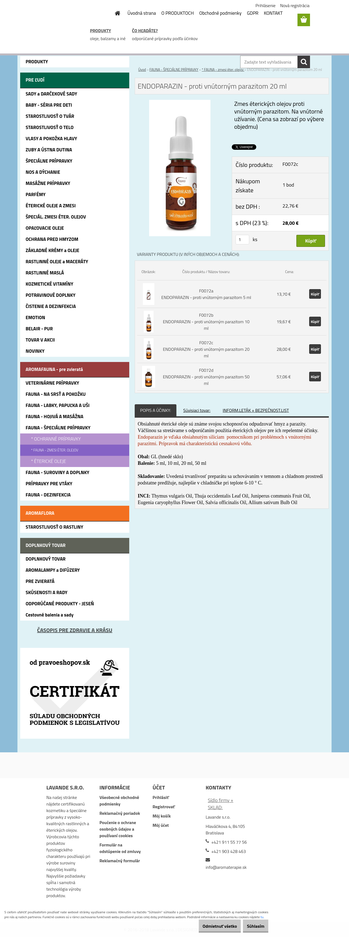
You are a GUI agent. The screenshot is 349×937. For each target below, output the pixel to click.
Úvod (142, 69)
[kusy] (242, 239)
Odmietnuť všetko (211, 926)
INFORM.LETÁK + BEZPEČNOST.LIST (256, 410)
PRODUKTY (100, 30)
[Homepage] (114, 13)
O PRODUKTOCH (177, 13)
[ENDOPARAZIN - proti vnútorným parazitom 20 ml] (179, 103)
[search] (303, 62)
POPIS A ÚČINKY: (155, 410)
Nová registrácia (294, 5)
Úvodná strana (142, 13)
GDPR (252, 13)
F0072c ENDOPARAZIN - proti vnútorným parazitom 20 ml (206, 349)
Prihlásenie (265, 5)
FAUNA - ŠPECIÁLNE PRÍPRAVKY (173, 69)
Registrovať (163, 806)
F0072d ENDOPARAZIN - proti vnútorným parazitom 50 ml (206, 377)
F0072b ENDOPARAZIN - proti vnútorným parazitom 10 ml (206, 321)
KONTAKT (273, 13)
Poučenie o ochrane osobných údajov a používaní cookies (118, 829)
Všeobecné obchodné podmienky (119, 800)
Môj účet (160, 825)
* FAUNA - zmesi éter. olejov (223, 69)
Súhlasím (252, 926)
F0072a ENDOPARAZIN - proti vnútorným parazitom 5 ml (206, 294)
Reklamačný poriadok (120, 813)
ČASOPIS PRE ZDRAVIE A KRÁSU (74, 630)
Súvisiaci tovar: (196, 410)
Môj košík (161, 816)
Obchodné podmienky (220, 13)
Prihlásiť (160, 797)
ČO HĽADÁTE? (145, 30)
